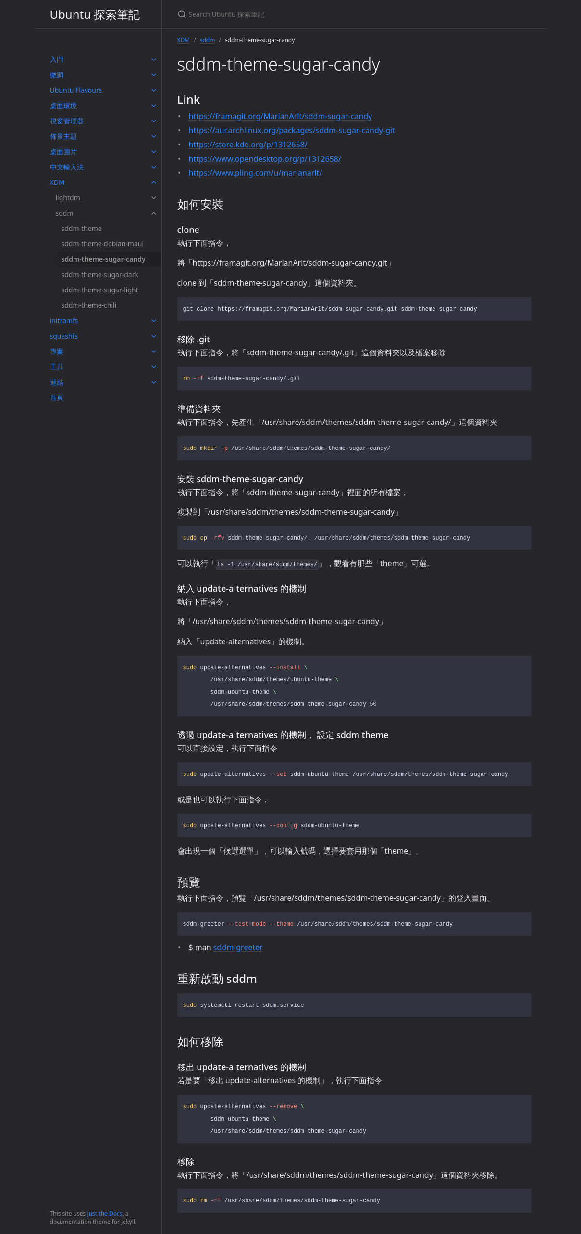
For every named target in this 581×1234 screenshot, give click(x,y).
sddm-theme (82, 228)
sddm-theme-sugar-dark (100, 274)
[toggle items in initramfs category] (153, 320)
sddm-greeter (238, 947)
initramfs (64, 320)
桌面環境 (63, 105)
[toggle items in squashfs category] (153, 336)
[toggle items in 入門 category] (153, 59)
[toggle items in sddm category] (153, 213)
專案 (56, 351)
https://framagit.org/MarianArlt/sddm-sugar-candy (280, 116)
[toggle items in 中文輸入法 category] (153, 167)
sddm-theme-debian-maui (103, 243)
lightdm (68, 197)
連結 (56, 382)
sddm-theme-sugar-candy (104, 259)
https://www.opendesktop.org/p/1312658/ (265, 159)
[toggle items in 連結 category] (153, 382)
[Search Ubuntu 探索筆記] (291, 14)
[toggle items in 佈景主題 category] (153, 136)
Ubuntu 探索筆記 (95, 14)
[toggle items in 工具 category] (153, 367)
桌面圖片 (63, 151)
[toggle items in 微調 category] (153, 75)
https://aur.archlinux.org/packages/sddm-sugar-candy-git (292, 130)
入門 (56, 59)
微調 (56, 74)
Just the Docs (104, 1214)
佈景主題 (63, 136)
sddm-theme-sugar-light (100, 289)
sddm (65, 213)
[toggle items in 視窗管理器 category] (153, 121)
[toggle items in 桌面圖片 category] (153, 151)
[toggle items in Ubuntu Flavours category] (153, 90)
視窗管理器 (67, 120)
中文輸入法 (67, 166)
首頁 (56, 397)
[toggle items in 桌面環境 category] (153, 105)
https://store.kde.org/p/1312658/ (248, 144)
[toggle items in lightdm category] (153, 198)
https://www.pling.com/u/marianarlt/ (255, 173)
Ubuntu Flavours (76, 90)
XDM (57, 182)
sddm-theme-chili (89, 305)
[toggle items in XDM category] (153, 182)
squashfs (64, 335)
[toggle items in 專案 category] (153, 351)
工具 (56, 366)
